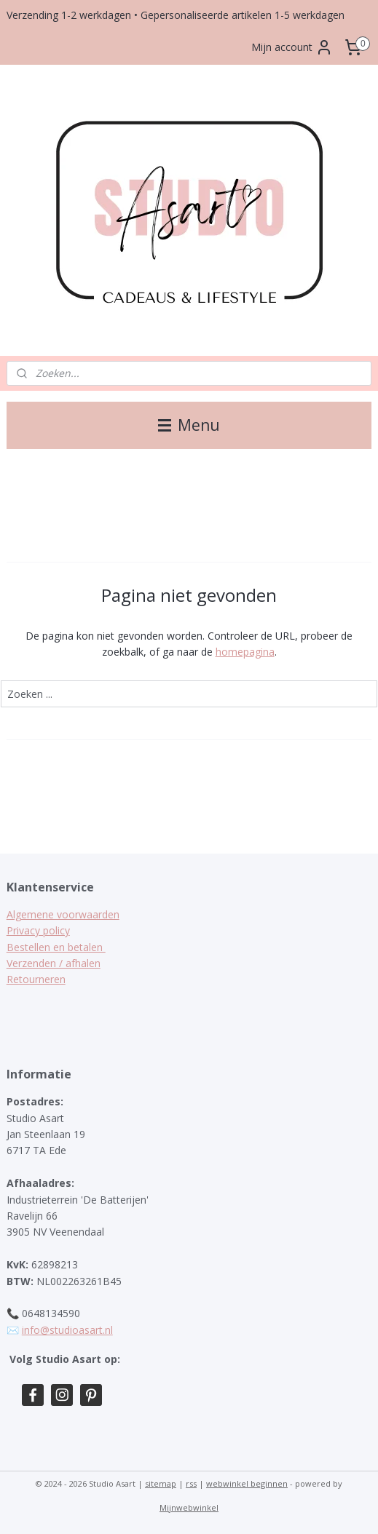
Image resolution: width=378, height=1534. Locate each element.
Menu (189, 425)
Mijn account (292, 47)
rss (191, 1483)
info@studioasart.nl (67, 1330)
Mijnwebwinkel (189, 1507)
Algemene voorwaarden (63, 914)
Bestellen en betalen (56, 947)
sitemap (160, 1483)
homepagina (245, 652)
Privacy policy (38, 930)
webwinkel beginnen (247, 1483)
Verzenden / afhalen (54, 963)
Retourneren (36, 979)
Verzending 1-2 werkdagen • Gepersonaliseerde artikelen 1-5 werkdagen (175, 15)
